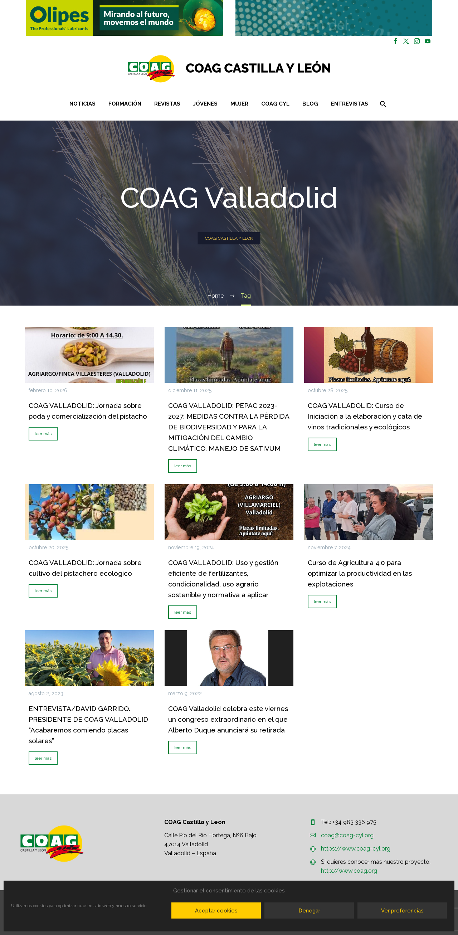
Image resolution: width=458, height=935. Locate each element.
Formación (124, 104)
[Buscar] (383, 103)
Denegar (309, 910)
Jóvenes (205, 104)
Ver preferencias (402, 910)
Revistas (167, 104)
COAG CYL (275, 104)
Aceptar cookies (216, 910)
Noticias (82, 104)
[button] (124, 18)
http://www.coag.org (349, 870)
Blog (310, 104)
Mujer (239, 104)
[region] (124, 18)
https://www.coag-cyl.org (355, 848)
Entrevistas (349, 104)
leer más (43, 433)
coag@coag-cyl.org (347, 835)
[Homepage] (271, 69)
